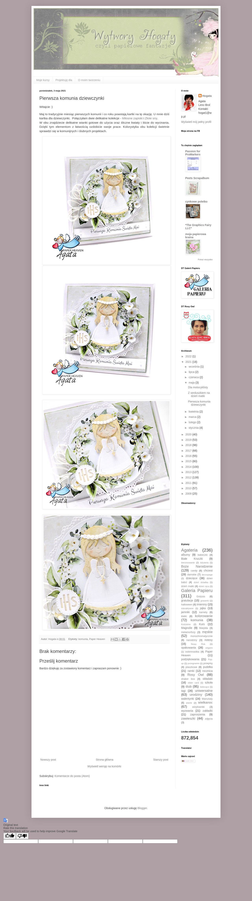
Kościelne (186, 624)
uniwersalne (204, 691)
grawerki (204, 600)
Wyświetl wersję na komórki (104, 766)
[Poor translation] (22, 836)
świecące (204, 687)
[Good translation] (9, 836)
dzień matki (187, 586)
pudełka (208, 667)
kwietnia (194, 411)
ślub (189, 686)
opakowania (188, 647)
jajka (203, 608)
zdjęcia (209, 718)
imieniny (202, 604)
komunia (83, 639)
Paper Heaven (97, 639)
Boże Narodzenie (197, 566)
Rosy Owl (195, 675)
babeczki (203, 555)
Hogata (207, 95)
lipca (192, 371)
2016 (188, 456)
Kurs (202, 624)
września (194, 366)
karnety (203, 612)
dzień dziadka (201, 582)
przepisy (208, 663)
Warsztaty (207, 698)
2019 (188, 439)
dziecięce (191, 578)
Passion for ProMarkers (192, 153)
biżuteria (204, 562)
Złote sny (151, 118)
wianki (189, 703)
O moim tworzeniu (89, 80)
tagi (183, 690)
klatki (184, 616)
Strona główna (104, 759)
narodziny (191, 640)
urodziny (196, 695)
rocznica (207, 670)
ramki (191, 670)
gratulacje (187, 600)
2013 (188, 472)
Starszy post (160, 759)
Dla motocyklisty (198, 387)
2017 (188, 450)
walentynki (187, 698)
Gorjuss (200, 596)
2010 (188, 488)
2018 (188, 445)
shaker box (188, 679)
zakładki (208, 710)
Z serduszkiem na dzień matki (199, 394)
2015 (188, 461)
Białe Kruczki (192, 558)
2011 (188, 483)
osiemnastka (192, 651)
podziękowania (190, 659)
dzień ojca (204, 586)
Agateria (189, 550)
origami (209, 648)
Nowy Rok (198, 644)
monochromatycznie (201, 636)
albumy (185, 554)
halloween (186, 604)
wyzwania (187, 710)
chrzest (208, 570)
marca (193, 416)
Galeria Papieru (197, 590)
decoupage (207, 574)
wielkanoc (205, 702)
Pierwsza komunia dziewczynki (199, 403)
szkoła (209, 682)
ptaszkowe (191, 667)
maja (192, 382)
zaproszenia (197, 714)
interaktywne (187, 608)
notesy (209, 639)
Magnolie (186, 627)
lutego (193, 422)
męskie (207, 632)
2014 (188, 466)
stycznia (194, 427)
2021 (188, 361)
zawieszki (188, 718)
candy (194, 570)
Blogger (142, 808)
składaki (208, 678)
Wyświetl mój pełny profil (196, 121)
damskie (191, 574)
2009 (188, 493)
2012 (188, 477)
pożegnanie (193, 663)
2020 (188, 434)
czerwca (194, 377)
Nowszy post (48, 759)
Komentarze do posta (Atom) (72, 776)
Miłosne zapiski (132, 118)
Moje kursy (43, 80)
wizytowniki (198, 707)
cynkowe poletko (196, 201)
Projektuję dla (64, 80)
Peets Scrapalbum (197, 178)
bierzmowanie (188, 562)
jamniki (185, 612)
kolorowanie (204, 616)
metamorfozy (188, 632)
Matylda (203, 628)
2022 (188, 356)
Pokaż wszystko (205, 259)
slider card (193, 683)
